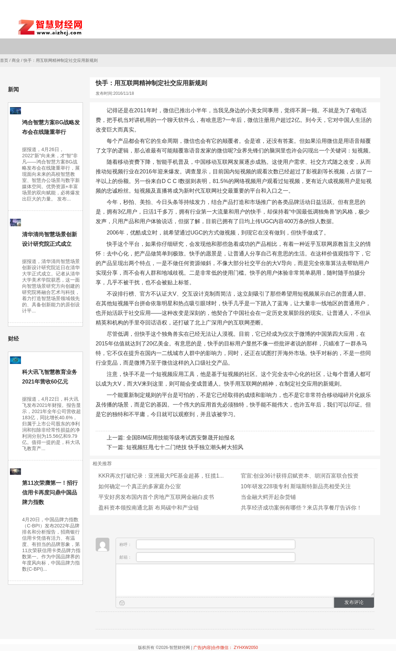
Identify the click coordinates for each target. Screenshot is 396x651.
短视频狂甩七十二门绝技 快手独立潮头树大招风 (184, 447)
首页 (4, 60)
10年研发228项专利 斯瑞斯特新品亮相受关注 (296, 486)
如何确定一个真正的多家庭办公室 (139, 486)
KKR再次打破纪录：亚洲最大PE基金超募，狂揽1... (161, 476)
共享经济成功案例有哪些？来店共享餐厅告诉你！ (301, 508)
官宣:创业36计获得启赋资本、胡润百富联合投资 (299, 476)
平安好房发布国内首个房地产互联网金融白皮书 (156, 497)
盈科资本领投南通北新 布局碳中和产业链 (148, 508)
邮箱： (207, 557)
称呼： (207, 544)
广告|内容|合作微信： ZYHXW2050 (225, 647)
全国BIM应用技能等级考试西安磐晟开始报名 (180, 438)
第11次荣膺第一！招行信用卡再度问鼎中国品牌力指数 (50, 492)
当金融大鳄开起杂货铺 (268, 497)
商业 (16, 60)
